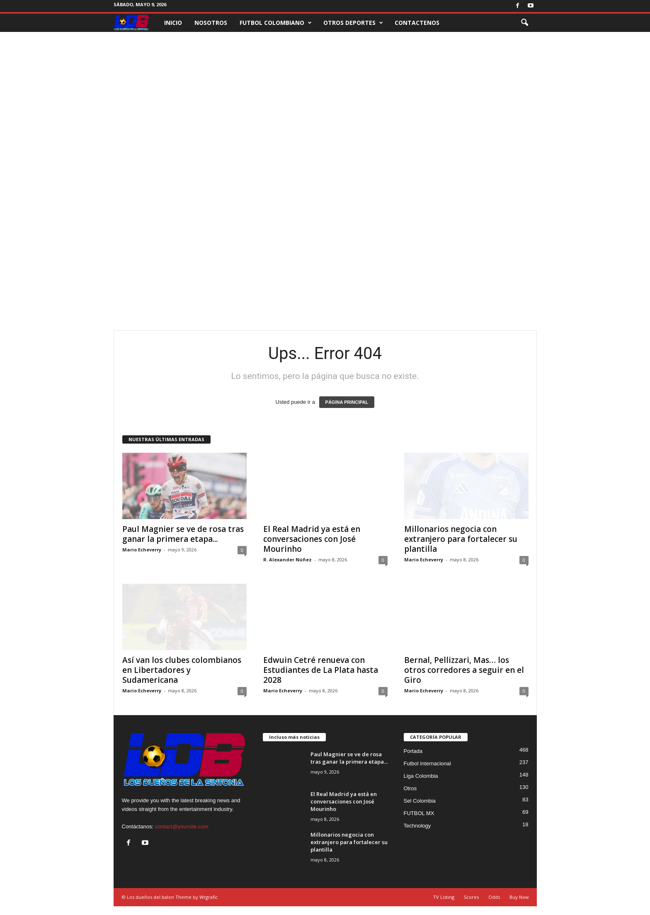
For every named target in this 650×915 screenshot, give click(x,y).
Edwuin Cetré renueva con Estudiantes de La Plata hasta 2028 (320, 670)
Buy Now (519, 897)
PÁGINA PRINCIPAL (347, 402)
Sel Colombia (420, 801)
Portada (413, 751)
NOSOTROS (210, 23)
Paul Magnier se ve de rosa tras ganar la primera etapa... (183, 534)
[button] (524, 23)
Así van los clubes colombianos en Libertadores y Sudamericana (181, 670)
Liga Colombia (421, 776)
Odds (494, 897)
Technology (417, 826)
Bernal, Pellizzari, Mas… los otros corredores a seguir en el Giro (464, 670)
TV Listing (443, 897)
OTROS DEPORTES (353, 23)
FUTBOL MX (419, 813)
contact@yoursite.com (182, 826)
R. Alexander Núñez (287, 559)
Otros (410, 788)
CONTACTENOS (417, 23)
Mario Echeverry (141, 549)
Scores (471, 897)
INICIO (173, 23)
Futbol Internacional (427, 763)
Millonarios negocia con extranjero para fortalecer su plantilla (460, 539)
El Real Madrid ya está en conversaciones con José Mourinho (311, 539)
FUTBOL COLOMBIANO (276, 23)
